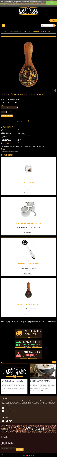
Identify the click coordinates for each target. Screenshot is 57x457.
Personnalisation (14, 5)
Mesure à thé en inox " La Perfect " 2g (28, 263)
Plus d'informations (5, 5)
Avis (4, 149)
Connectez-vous (10, 21)
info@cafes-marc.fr (11, 411)
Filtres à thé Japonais (28, 182)
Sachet (2, 105)
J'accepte (51, 2)
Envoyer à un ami (23, 121)
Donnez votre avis (5, 327)
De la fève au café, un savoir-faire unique (40, 381)
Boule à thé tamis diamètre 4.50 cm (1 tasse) (28, 223)
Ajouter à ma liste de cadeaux (10, 121)
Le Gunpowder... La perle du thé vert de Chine (12, 381)
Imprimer (32, 121)
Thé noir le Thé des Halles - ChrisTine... (28, 304)
